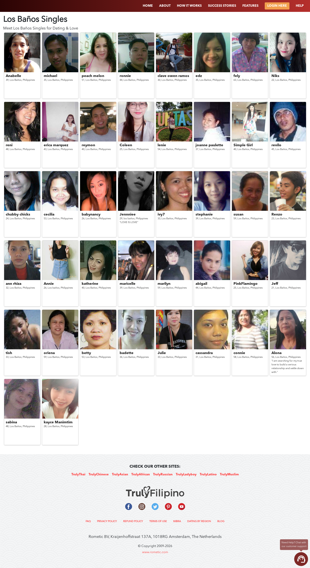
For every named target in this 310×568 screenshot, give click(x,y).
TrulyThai (78, 474)
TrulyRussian (163, 474)
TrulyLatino (208, 474)
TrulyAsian (120, 474)
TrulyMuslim (229, 474)
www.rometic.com (155, 552)
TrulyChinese (99, 474)
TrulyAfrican (140, 474)
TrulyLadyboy (186, 474)
